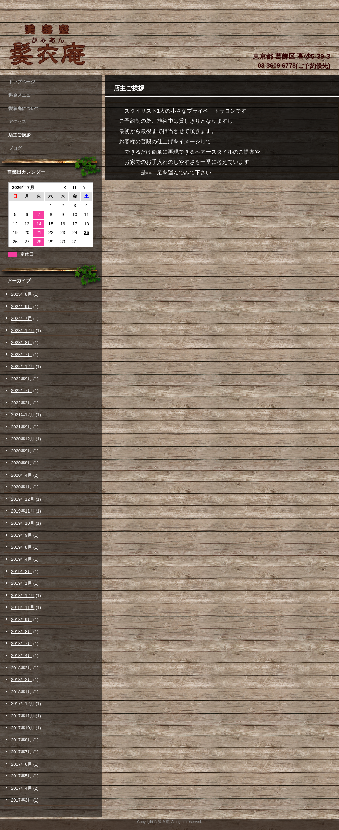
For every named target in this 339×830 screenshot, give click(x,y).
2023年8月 (21, 342)
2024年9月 (21, 306)
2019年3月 (21, 571)
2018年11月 (22, 607)
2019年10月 (22, 523)
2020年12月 (22, 438)
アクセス (17, 121)
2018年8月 (21, 631)
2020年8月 (21, 462)
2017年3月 (21, 800)
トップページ (21, 81)
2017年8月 (21, 739)
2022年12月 (22, 366)
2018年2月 (21, 679)
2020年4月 (21, 475)
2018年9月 (21, 619)
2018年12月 (22, 595)
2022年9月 (21, 378)
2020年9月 (21, 450)
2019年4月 (21, 559)
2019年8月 (21, 547)
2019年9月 (21, 535)
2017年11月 (22, 715)
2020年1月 (21, 486)
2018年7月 (21, 643)
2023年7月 (21, 354)
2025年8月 (21, 294)
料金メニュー (21, 95)
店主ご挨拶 (19, 134)
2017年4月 (21, 788)
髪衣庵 (51, 44)
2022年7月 (21, 390)
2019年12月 (22, 499)
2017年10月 (22, 727)
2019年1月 (21, 583)
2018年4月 (21, 655)
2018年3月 (21, 667)
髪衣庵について (23, 108)
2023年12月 (22, 330)
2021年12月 (22, 414)
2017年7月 (21, 751)
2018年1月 (21, 691)
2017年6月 (21, 764)
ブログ (15, 148)
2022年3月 (21, 402)
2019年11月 (22, 511)
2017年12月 (22, 703)
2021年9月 (21, 426)
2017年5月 (21, 775)
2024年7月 (21, 318)
